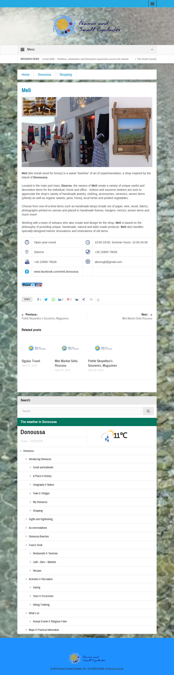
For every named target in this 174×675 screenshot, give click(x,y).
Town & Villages (41, 493)
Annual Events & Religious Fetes (50, 621)
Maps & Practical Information (44, 630)
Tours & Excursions (43, 596)
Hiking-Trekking (41, 605)
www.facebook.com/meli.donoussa (56, 271)
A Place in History (42, 476)
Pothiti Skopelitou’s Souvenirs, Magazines (54, 316)
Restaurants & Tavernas (45, 553)
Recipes (37, 571)
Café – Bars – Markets (44, 562)
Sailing (36, 587)
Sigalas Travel (31, 361)
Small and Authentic (43, 467)
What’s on (34, 613)
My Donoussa (40, 502)
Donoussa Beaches (39, 536)
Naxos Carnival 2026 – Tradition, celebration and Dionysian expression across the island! (83, 59)
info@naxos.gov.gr (114, 668)
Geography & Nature (43, 485)
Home (25, 74)
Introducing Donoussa (40, 459)
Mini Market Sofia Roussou (119, 316)
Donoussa (44, 74)
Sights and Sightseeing (41, 519)
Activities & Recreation (41, 579)
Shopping (66, 74)
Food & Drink (35, 545)
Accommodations (38, 528)
